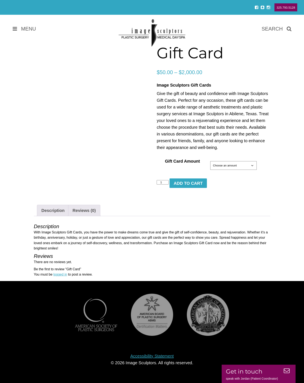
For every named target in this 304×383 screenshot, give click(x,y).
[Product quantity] (162, 182)
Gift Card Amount (182, 161)
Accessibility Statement (152, 356)
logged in (60, 274)
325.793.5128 (286, 7)
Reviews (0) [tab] (84, 210)
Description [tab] (53, 210)
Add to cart (188, 183)
